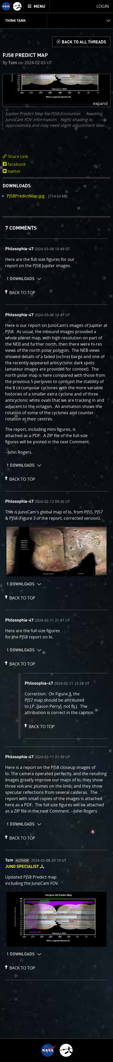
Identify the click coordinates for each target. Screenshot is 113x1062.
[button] (56, 90)
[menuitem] (37, 6)
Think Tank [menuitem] (15, 21)
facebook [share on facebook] (17, 164)
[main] (56, 531)
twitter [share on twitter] (14, 171)
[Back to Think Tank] (81, 42)
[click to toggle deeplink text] (56, 156)
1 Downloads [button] (20, 279)
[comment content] (56, 263)
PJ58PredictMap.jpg (26, 196)
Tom (12, 63)
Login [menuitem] (102, 6)
